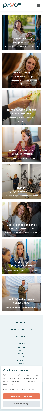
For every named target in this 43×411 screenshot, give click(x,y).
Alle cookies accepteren (21, 396)
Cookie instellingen (21, 403)
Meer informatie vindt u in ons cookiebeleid (19, 390)
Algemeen (20, 322)
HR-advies (20, 336)
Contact (21, 343)
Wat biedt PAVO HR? (20, 329)
